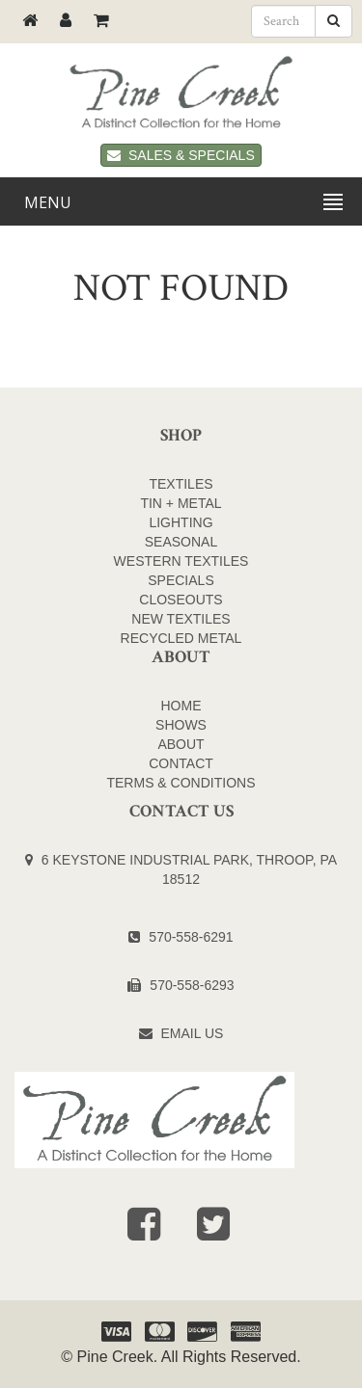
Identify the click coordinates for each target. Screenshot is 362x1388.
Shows (181, 725)
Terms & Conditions (180, 782)
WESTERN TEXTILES (181, 561)
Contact (181, 763)
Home (181, 705)
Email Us (192, 1033)
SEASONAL (181, 541)
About (180, 744)
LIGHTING (180, 522)
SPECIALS (180, 580)
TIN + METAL (180, 503)
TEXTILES (180, 484)
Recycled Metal (181, 638)
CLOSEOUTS (180, 599)
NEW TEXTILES (180, 619)
